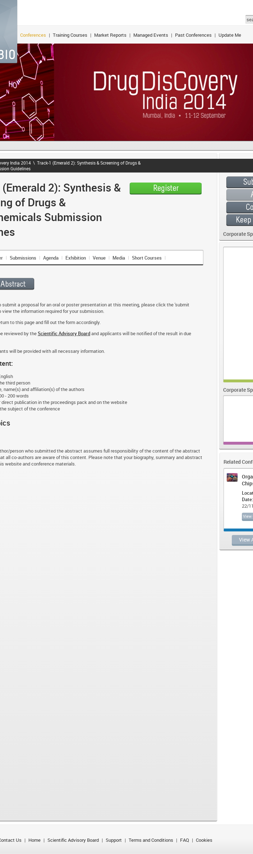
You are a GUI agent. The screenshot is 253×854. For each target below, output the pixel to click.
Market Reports (110, 35)
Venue (99, 258)
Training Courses (70, 35)
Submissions (23, 258)
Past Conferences (193, 35)
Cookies (204, 840)
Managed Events (150, 35)
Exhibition (75, 258)
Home (34, 840)
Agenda (51, 258)
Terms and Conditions (151, 840)
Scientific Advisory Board (73, 840)
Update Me (229, 35)
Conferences (33, 35)
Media (118, 258)
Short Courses (147, 258)
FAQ (184, 840)
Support (114, 840)
